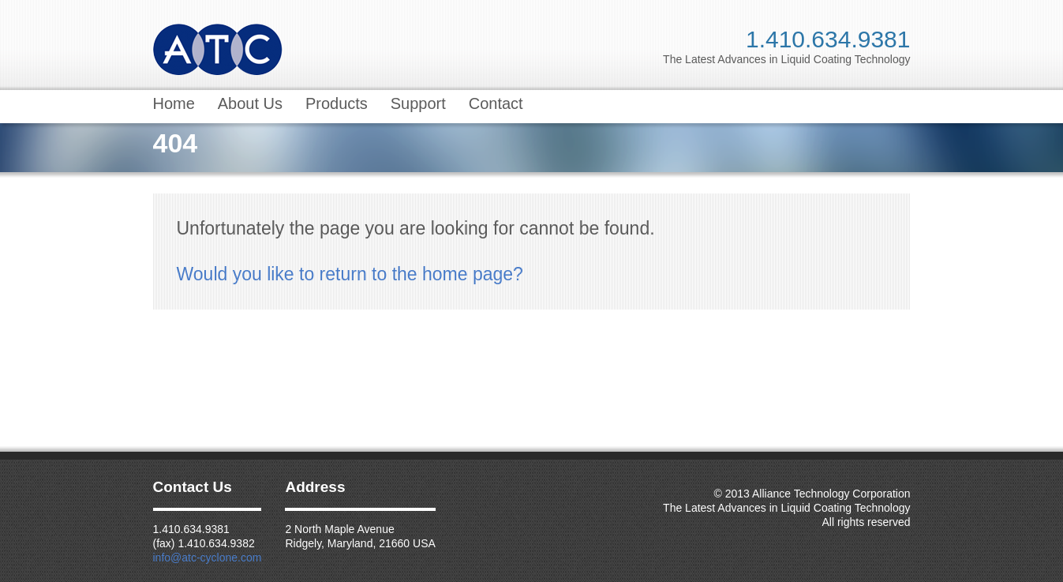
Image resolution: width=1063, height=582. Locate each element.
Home (174, 103)
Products (336, 103)
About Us (250, 103)
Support (418, 103)
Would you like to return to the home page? (350, 274)
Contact (496, 103)
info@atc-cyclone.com (207, 557)
